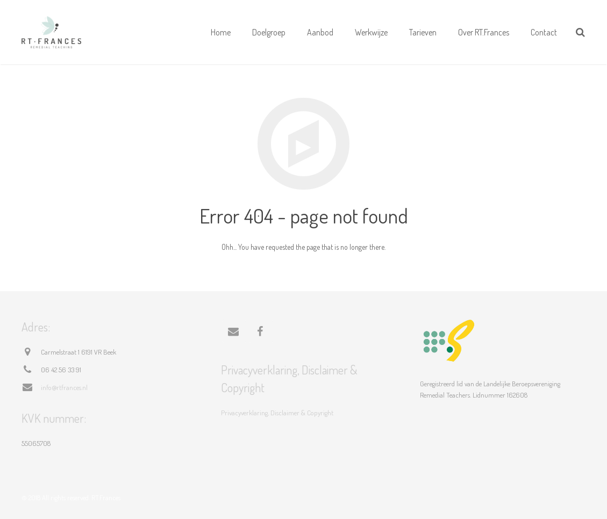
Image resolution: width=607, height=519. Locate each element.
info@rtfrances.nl (64, 387)
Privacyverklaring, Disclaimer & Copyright (277, 412)
